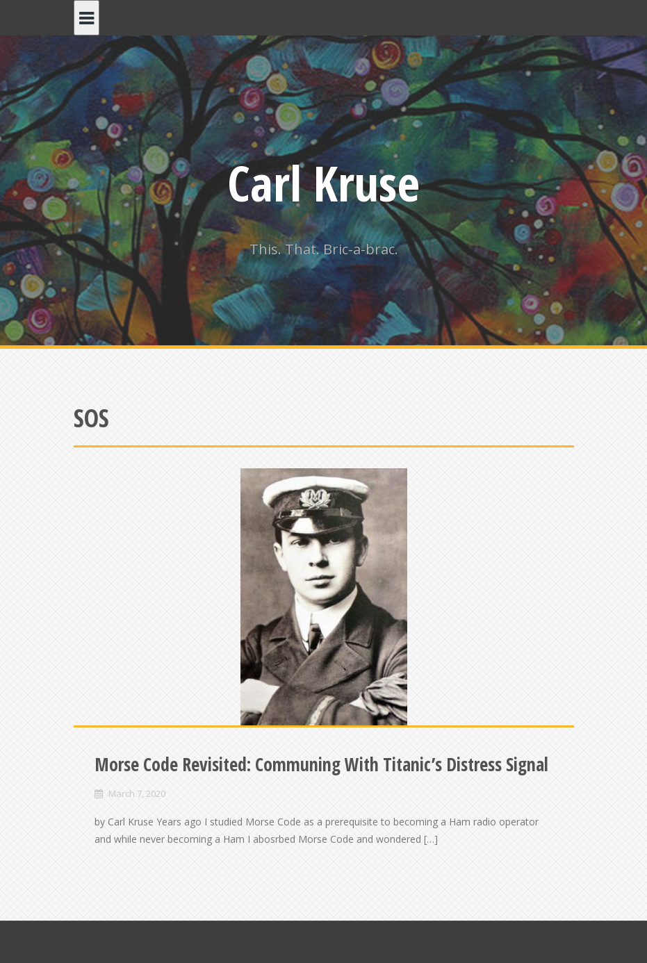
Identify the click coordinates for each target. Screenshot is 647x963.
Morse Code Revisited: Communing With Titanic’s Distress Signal (321, 764)
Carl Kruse (323, 182)
